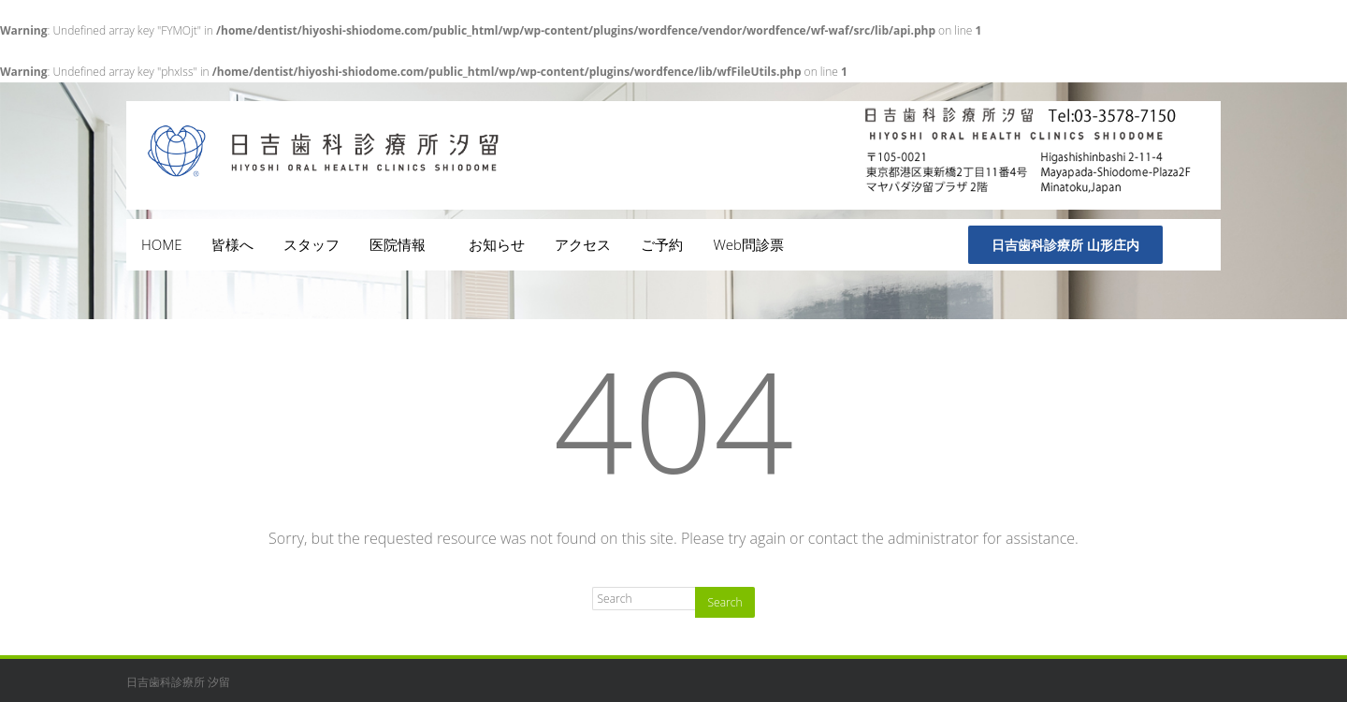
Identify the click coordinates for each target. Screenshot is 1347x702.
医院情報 (404, 244)
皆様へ (232, 244)
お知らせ (497, 244)
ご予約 (662, 244)
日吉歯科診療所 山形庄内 (1065, 245)
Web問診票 (748, 244)
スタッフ (311, 244)
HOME (161, 244)
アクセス (583, 244)
